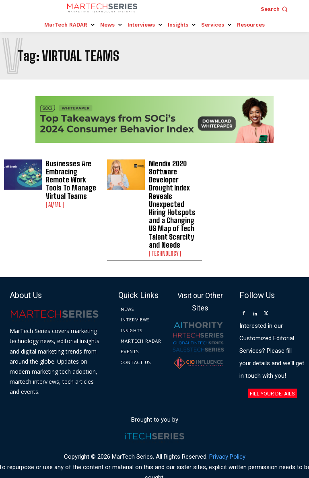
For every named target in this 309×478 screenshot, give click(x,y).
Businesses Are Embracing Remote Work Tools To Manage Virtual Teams (71, 177)
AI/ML (54, 200)
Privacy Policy (227, 431)
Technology (165, 228)
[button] (275, 9)
